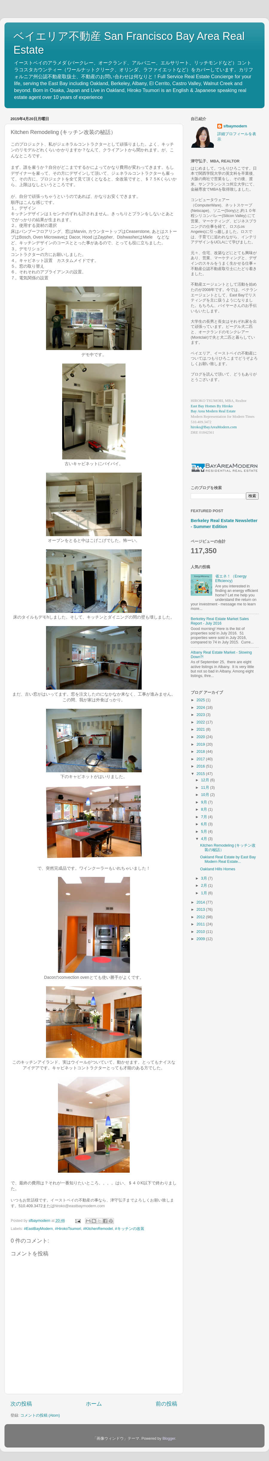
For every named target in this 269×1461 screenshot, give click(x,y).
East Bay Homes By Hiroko (212, 406)
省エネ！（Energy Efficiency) (231, 578)
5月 (204, 832)
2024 (201, 707)
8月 (204, 809)
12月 (205, 780)
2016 (201, 766)
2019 (201, 744)
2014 (201, 902)
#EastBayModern (38, 1229)
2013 (201, 909)
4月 (204, 839)
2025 (201, 700)
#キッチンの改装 (129, 1229)
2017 (201, 759)
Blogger (168, 1438)
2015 (201, 774)
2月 (204, 885)
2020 (201, 737)
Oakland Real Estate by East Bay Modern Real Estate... (228, 859)
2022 (201, 722)
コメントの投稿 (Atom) (40, 1415)
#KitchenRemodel (98, 1229)
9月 (204, 802)
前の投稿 (166, 1404)
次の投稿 (21, 1404)
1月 (204, 893)
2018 (201, 752)
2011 (201, 924)
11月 (205, 787)
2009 (201, 939)
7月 (204, 817)
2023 (201, 715)
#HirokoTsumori (68, 1229)
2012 (201, 917)
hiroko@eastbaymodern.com (79, 1206)
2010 (201, 932)
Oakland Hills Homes (217, 869)
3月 (204, 878)
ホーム (94, 1404)
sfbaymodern (235, 126)
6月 (204, 824)
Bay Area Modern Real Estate (213, 411)
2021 (201, 729)
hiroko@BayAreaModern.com (214, 427)
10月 (205, 795)
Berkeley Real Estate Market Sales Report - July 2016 (220, 621)
